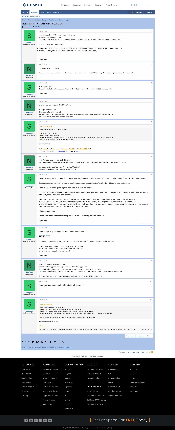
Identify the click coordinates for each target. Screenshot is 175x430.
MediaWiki (69, 409)
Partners (99, 5)
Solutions (65, 5)
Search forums (35, 16)
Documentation (114, 378)
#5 (151, 122)
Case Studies (27, 378)
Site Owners (47, 382)
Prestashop (69, 382)
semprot (26, 27)
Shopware (69, 404)
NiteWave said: (45, 126)
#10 (151, 281)
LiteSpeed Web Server (95, 369)
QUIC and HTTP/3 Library (96, 400)
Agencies (46, 374)
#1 (151, 31)
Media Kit (25, 391)
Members (56, 12)
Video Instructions (115, 396)
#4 (151, 101)
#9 (151, 261)
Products (77, 5)
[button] (51, 12)
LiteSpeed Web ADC (94, 374)
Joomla (67, 378)
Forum (110, 382)
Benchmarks (26, 374)
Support (87, 5)
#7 (151, 174)
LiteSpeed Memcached (95, 396)
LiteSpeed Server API (95, 404)
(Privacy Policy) (107, 428)
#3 (151, 83)
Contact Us (134, 391)
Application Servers (50, 396)
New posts (25, 16)
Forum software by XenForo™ (87, 356)
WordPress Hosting (50, 369)
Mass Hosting (48, 404)
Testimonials (26, 382)
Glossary (25, 396)
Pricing (132, 378)
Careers (133, 387)
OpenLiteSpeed (92, 391)
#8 (151, 228)
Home (25, 12)
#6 (151, 156)
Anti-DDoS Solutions (51, 387)
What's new (45, 12)
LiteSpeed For (117, 420)
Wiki (109, 374)
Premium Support (114, 391)
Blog (131, 374)
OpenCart (68, 387)
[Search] (148, 12)
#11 (151, 299)
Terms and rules (124, 352)
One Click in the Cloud (51, 391)
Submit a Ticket (114, 387)
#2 (151, 64)
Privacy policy (135, 352)
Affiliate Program (28, 387)
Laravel (67, 400)
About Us (133, 369)
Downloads (26, 369)
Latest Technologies (137, 382)
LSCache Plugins (93, 378)
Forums (34, 12)
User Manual (113, 369)
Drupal (67, 391)
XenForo (68, 396)
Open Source (111, 5)
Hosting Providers (50, 378)
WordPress (69, 369)
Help (142, 352)
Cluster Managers (50, 400)
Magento (68, 374)
